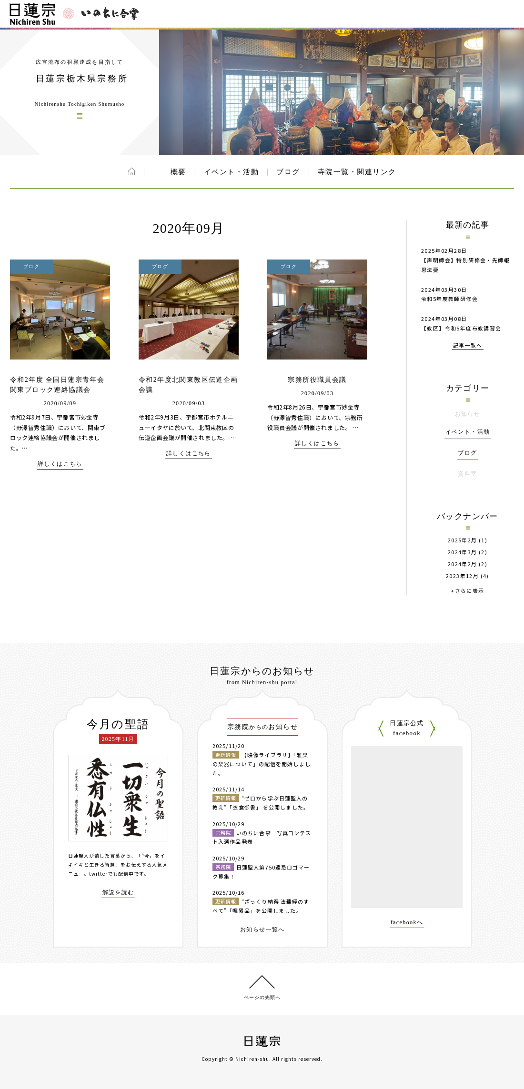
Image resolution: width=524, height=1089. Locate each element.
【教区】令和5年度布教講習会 (461, 328)
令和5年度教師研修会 (449, 298)
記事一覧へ (468, 346)
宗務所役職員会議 (317, 379)
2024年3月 (462, 552)
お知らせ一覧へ (262, 930)
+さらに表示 (467, 591)
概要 (178, 172)
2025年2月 (462, 540)
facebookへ (407, 922)
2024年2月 (462, 564)
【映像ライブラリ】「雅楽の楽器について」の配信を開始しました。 (261, 763)
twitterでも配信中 (111, 873)
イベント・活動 (231, 172)
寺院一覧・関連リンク (357, 172)
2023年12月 (462, 576)
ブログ (288, 172)
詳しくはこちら (60, 464)
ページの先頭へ (262, 997)
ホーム (131, 171)
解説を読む (118, 892)
